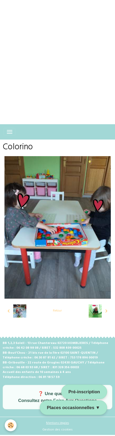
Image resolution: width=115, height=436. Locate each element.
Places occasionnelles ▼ (73, 407)
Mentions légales (57, 423)
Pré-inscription (84, 391)
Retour (57, 310)
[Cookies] (11, 425)
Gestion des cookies (57, 429)
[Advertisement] (57, 57)
